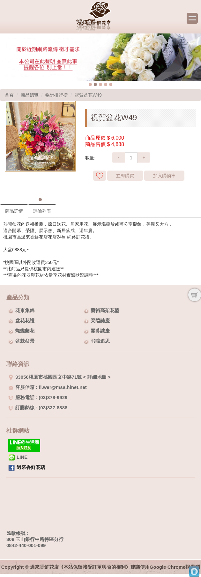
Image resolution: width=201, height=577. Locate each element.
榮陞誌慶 (100, 320)
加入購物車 (164, 175)
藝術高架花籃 (105, 310)
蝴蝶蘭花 (24, 330)
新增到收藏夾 (99, 176)
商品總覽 (30, 95)
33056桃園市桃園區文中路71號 (45, 377)
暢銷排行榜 (56, 95)
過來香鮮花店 (31, 467)
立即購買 (125, 175)
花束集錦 (24, 310)
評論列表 (42, 211)
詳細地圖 (97, 377)
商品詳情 (14, 211)
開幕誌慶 (100, 330)
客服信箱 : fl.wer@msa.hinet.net (47, 387)
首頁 (9, 95)
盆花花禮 (24, 320)
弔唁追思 (100, 341)
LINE (17, 457)
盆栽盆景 (24, 341)
